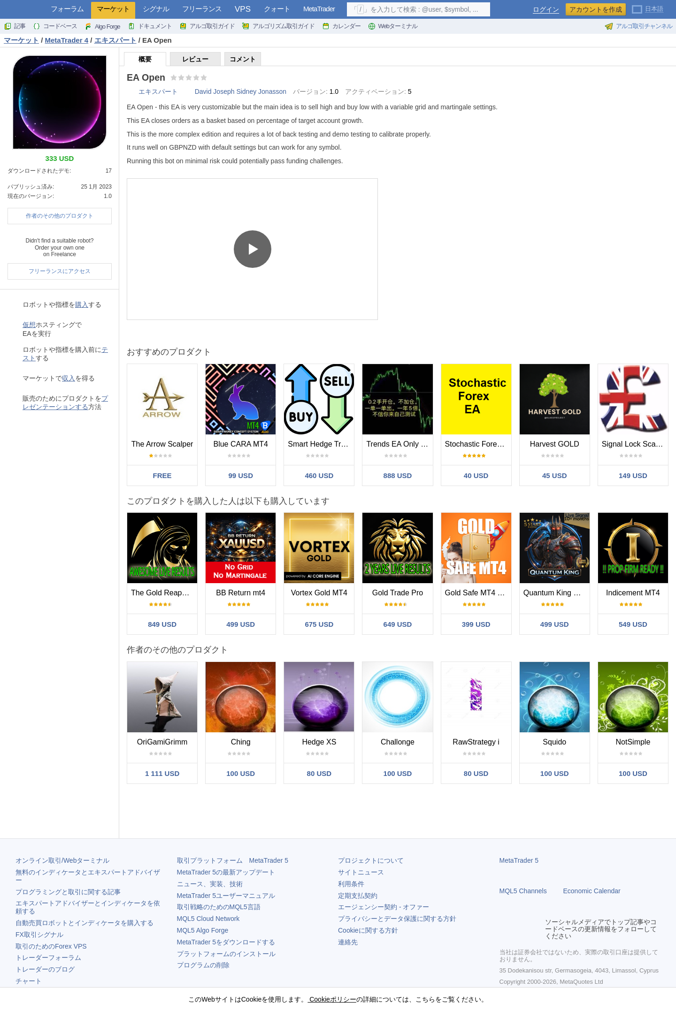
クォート (277, 9)
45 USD (554, 475)
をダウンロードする (226, 942)
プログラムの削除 (203, 965)
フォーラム (67, 9)
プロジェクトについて (371, 860)
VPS (243, 9)
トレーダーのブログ (45, 969)
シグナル (156, 9)
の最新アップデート (226, 872)
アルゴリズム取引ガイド (278, 26)
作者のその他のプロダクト (59, 216)
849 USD (162, 624)
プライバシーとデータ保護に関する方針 (397, 918)
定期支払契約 (357, 895)
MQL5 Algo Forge (203, 930)
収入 (68, 378)
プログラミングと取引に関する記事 (68, 892)
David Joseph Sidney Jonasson (240, 91)
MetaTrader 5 (519, 860)
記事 (14, 26)
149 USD (633, 475)
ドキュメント (150, 26)
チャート (28, 981)
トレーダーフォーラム (48, 957)
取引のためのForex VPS (51, 946)
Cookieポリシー (331, 999)
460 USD (319, 475)
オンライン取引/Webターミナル (62, 860)
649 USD (398, 624)
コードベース (55, 26)
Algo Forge (102, 26)
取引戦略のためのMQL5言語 (219, 907)
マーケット (113, 9)
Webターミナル (393, 26)
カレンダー (341, 26)
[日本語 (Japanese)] (647, 8)
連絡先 (348, 942)
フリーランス (202, 9)
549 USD (633, 624)
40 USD (476, 475)
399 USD (476, 624)
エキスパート (158, 91)
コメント (243, 59)
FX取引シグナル (39, 934)
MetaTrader (319, 9)
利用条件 (351, 884)
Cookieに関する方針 (368, 930)
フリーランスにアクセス (60, 271)
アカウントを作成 (595, 9)
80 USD (319, 773)
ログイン (546, 9)
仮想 (29, 324)
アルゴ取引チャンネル (638, 26)
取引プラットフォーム (233, 860)
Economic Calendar (592, 891)
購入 (81, 304)
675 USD (319, 624)
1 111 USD (162, 773)
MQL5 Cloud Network (208, 918)
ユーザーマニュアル (226, 895)
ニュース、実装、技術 (210, 884)
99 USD (240, 475)
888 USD (398, 475)
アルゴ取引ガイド (207, 26)
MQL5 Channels (523, 891)
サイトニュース (361, 872)
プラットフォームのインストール (226, 954)
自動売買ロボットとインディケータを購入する (84, 923)
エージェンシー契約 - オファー (383, 907)
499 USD (240, 624)
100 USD (240, 773)
